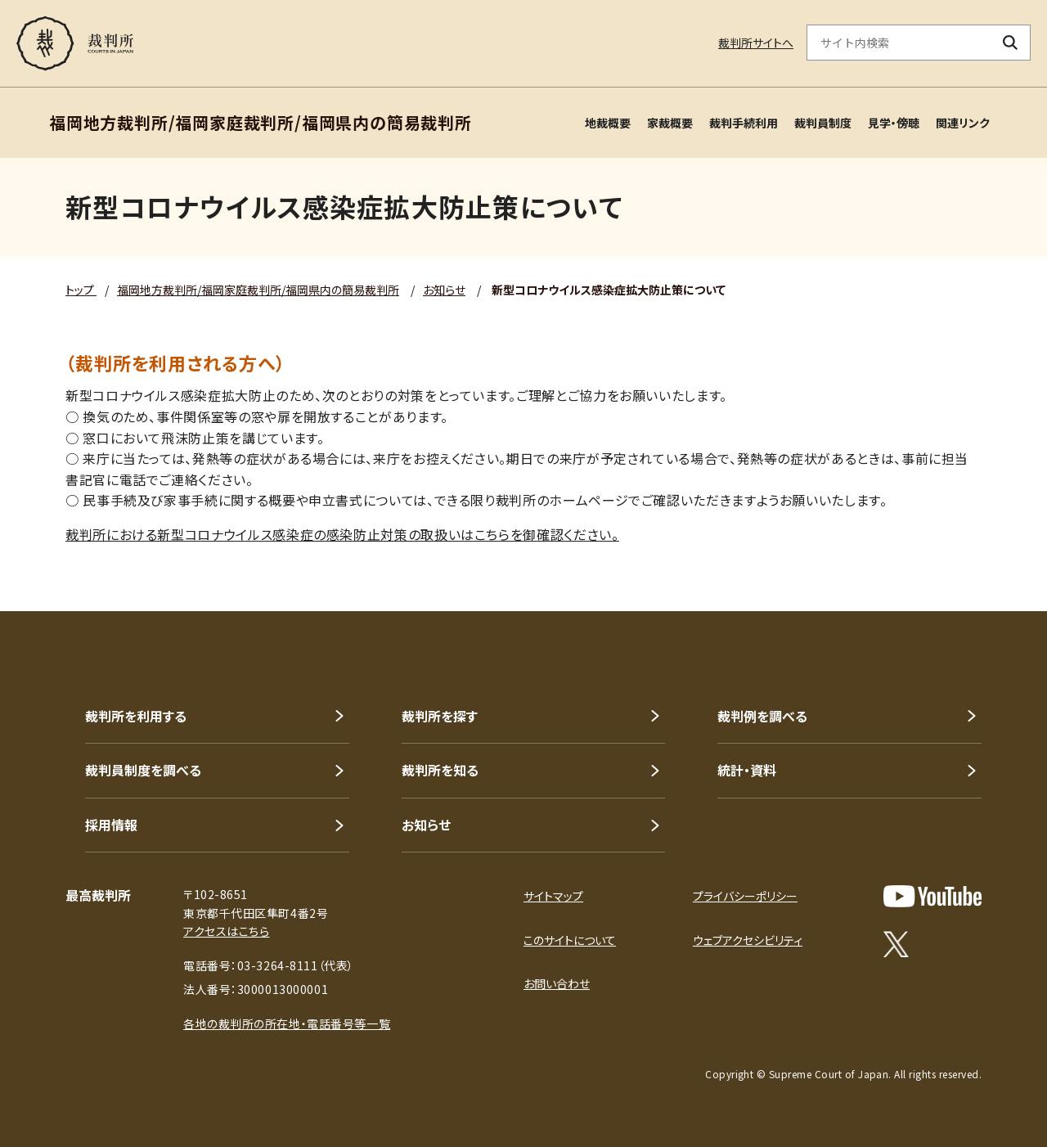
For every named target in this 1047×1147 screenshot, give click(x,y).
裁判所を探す (440, 716)
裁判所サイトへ (755, 42)
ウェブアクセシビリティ (747, 940)
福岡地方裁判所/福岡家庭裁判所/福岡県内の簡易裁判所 (258, 289)
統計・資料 (746, 770)
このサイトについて (570, 940)
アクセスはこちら (226, 931)
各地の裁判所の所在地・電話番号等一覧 (286, 1023)
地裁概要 (608, 123)
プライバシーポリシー (745, 896)
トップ (81, 289)
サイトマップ (553, 896)
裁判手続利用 (743, 123)
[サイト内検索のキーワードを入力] (899, 42)
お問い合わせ (557, 983)
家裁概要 (670, 123)
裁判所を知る (440, 770)
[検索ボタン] (1010, 42)
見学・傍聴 (893, 123)
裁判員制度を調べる (143, 770)
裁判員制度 (823, 123)
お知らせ (444, 289)
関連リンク (963, 123)
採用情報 (111, 824)
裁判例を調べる (762, 716)
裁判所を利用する (135, 716)
